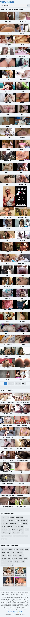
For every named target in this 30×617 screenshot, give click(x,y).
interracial (19, 552)
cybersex (4, 536)
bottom (17, 520)
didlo (18, 533)
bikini (13, 552)
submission (9, 561)
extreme (21, 555)
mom (7, 517)
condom (4, 539)
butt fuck (4, 533)
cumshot (25, 523)
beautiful (4, 558)
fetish (8, 552)
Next (23, 383)
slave (25, 558)
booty (11, 565)
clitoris (10, 536)
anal (3, 517)
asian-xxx (14, 558)
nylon (26, 530)
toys (9, 533)
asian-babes (5, 565)
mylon (3, 526)
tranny (15, 555)
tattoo (20, 558)
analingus (4, 530)
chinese (12, 517)
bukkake (17, 526)
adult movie (13, 523)
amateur (11, 520)
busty (13, 530)
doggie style (20, 530)
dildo (13, 533)
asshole (20, 536)
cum (3, 523)
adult (19, 523)
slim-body (4, 549)
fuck (9, 558)
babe (26, 549)
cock (7, 523)
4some (25, 536)
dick (22, 526)
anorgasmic (10, 526)
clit (22, 533)
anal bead (4, 520)
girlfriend (4, 555)
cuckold (16, 549)
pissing (10, 549)
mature (3, 552)
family (21, 549)
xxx (9, 530)
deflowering (19, 517)
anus (15, 536)
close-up (16, 561)
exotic (10, 555)
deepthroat (24, 520)
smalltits (22, 561)
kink (3, 561)
